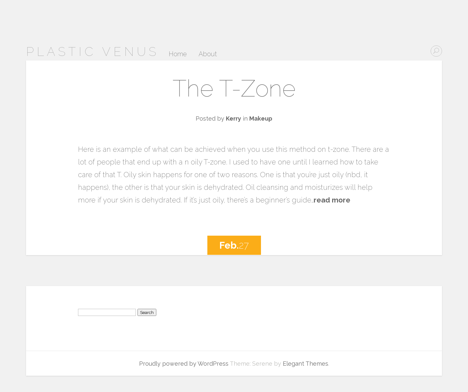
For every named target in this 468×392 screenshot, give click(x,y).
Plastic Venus (92, 51)
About (208, 54)
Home (178, 54)
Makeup (260, 118)
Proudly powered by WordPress (183, 363)
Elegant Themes (305, 363)
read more (332, 200)
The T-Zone (234, 88)
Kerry (233, 118)
